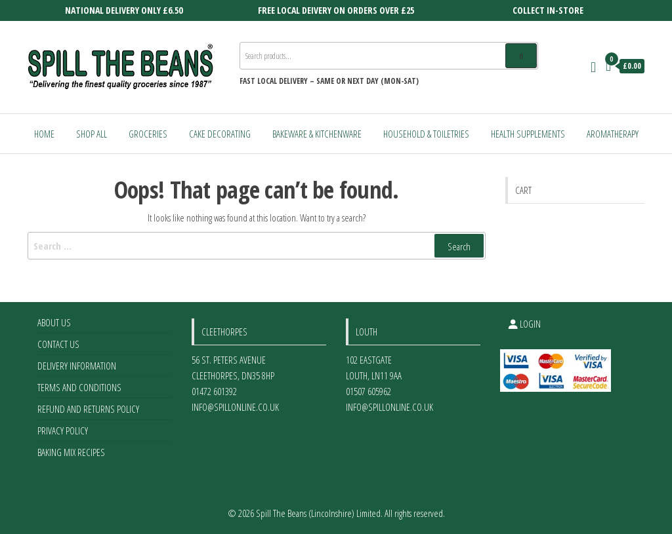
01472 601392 (214, 391)
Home (44, 133)
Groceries (148, 133)
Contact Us (58, 344)
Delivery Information (76, 365)
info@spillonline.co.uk (235, 406)
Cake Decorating (220, 133)
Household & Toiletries (426, 133)
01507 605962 (368, 391)
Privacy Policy (62, 430)
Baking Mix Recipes (71, 452)
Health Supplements (528, 133)
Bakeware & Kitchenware (317, 133)
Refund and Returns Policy (88, 408)
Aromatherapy (613, 133)
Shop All (91, 133)
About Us (54, 322)
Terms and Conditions (79, 387)
